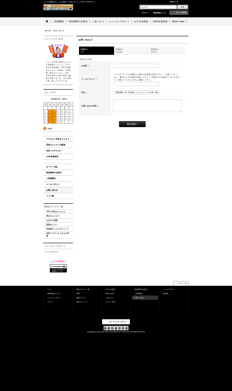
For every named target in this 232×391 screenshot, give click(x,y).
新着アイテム (81, 298)
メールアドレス (88, 79)
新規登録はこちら (159, 13)
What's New (109, 293)
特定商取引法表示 (54, 172)
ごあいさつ (109, 298)
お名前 (84, 66)
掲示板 (165, 293)
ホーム (49, 289)
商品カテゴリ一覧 (82, 289)
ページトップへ (182, 283)
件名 (83, 92)
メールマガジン (53, 184)
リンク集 (50, 196)
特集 (78, 293)
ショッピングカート (54, 298)
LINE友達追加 (52, 156)
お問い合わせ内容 (89, 106)
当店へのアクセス (54, 151)
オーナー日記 (52, 167)
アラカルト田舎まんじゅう (57, 139)
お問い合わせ (52, 190)
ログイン (145, 13)
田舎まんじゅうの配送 (55, 145)
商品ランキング (82, 302)
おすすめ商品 (110, 289)
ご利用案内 (51, 178)
